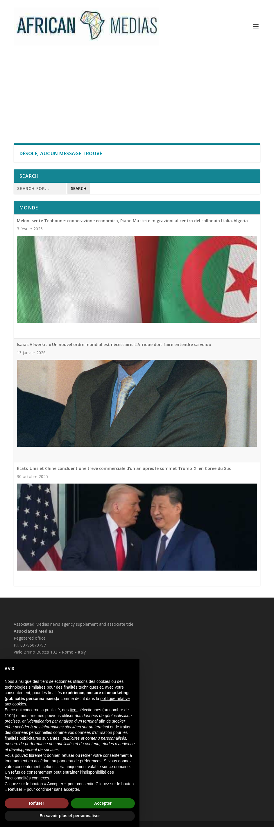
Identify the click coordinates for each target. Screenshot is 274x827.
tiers (73, 709)
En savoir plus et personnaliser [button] (70, 815)
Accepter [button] (103, 803)
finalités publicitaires (23, 738)
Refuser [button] (36, 803)
